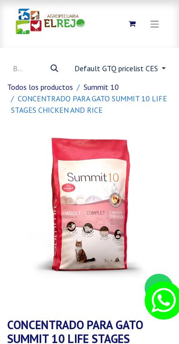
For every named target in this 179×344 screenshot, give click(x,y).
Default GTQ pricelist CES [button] (117, 68)
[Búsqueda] (54, 68)
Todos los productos (40, 87)
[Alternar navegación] (155, 23)
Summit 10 (101, 87)
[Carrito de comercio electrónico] (132, 24)
